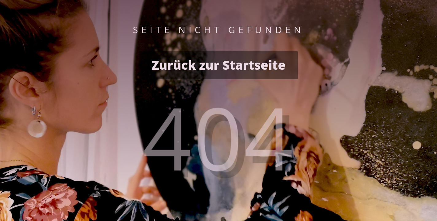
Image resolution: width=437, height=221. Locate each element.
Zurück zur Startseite (218, 64)
